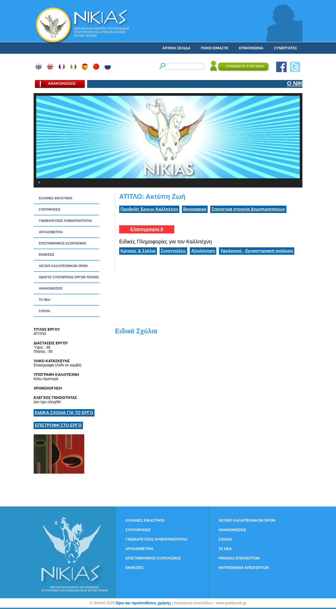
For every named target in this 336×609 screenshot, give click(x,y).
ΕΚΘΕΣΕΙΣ (46, 255)
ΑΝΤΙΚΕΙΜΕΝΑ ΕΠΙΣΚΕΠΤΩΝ (243, 567)
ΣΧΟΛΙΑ (44, 311)
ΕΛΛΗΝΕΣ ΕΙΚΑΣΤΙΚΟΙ (55, 198)
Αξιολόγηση (203, 251)
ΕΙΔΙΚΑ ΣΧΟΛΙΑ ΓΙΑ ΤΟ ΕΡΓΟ (64, 412)
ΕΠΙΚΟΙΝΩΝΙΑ (251, 48)
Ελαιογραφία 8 (146, 229)
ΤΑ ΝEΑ (44, 300)
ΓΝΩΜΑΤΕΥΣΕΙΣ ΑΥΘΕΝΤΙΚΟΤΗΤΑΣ (65, 221)
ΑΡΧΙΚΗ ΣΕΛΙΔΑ (176, 48)
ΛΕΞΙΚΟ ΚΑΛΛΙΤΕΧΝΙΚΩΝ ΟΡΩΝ (63, 266)
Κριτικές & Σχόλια (138, 251)
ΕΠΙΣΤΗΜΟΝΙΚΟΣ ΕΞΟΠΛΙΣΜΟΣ (62, 243)
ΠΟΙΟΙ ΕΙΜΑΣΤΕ (214, 48)
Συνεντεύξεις (173, 251)
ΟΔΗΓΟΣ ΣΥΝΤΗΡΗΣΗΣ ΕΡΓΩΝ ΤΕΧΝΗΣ (69, 277)
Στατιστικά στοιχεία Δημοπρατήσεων (248, 209)
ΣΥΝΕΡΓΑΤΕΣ (285, 48)
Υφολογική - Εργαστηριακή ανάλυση (256, 251)
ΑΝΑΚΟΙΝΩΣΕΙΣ (51, 288)
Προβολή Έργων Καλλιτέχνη (149, 209)
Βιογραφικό (194, 209)
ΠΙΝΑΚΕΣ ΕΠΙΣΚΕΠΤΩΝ (239, 558)
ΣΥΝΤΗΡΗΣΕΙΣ (49, 209)
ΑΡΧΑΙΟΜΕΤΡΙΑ (51, 232)
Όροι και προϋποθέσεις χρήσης (143, 603)
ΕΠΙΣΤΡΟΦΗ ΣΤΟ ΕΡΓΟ (58, 425)
